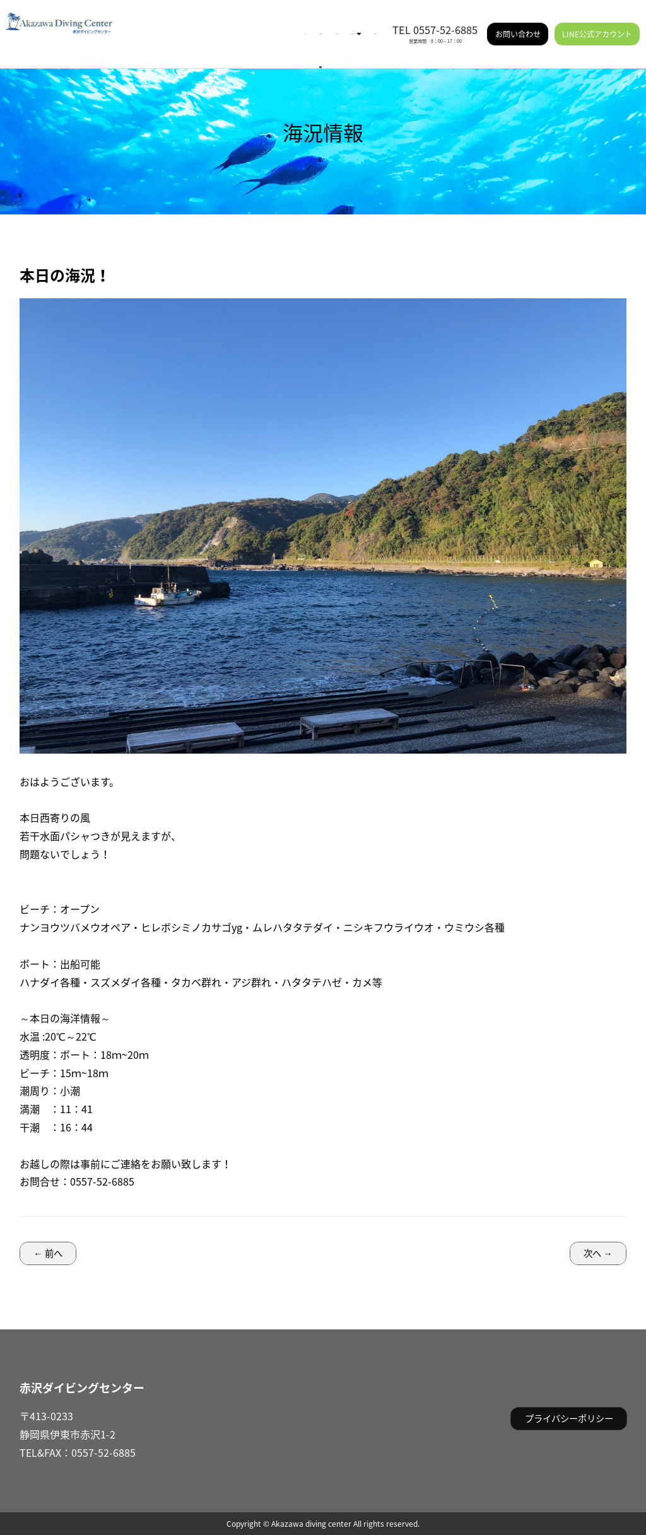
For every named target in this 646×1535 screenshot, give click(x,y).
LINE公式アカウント (597, 25)
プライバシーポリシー (569, 1418)
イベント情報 (253, 25)
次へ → (598, 1253)
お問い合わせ (518, 25)
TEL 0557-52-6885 (435, 20)
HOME (164, 25)
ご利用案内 (311, 25)
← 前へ (47, 1253)
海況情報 (202, 25)
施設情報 (361, 25)
